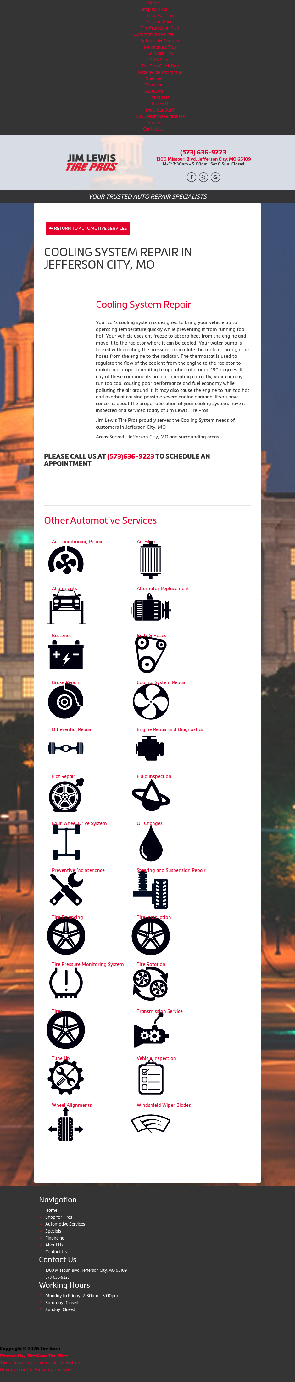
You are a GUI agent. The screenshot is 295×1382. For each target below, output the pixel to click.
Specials (154, 78)
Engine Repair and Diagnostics (170, 729)
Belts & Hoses (151, 635)
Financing (154, 84)
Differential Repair (72, 729)
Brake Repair (66, 682)
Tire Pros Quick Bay (160, 65)
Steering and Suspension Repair (171, 870)
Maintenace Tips (160, 46)
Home (154, 2)
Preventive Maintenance (78, 870)
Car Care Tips (160, 53)
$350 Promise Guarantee (160, 116)
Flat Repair (63, 776)
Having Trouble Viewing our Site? (36, 1369)
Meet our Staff (160, 110)
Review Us (160, 103)
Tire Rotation (151, 964)
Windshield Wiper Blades (164, 1105)
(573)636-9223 (130, 456)
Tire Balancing (67, 917)
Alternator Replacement (163, 588)
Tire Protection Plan (160, 28)
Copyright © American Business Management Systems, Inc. (147, 1374)
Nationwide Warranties (160, 72)
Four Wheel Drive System (79, 823)
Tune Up (61, 1058)
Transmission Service (160, 1011)
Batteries (62, 635)
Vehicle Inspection (156, 1058)
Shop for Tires (154, 9)
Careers (154, 122)
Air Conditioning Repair (77, 541)
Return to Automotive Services (88, 228)
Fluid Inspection (154, 776)
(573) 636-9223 (203, 152)
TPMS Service (160, 59)
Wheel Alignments (72, 1105)
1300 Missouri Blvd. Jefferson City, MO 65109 (203, 159)
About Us (154, 91)
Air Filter (146, 541)
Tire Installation (154, 917)
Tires (57, 1011)
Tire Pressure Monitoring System (88, 964)
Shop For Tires (160, 15)
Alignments (64, 588)
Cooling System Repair (161, 682)
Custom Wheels (160, 21)
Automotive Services (154, 34)
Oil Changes (150, 823)
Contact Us (153, 128)
